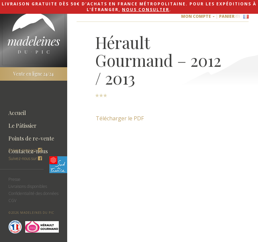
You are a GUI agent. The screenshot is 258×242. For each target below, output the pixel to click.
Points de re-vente (31, 138)
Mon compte (198, 16)
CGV (12, 200)
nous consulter (145, 9)
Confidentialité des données (33, 193)
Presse (14, 179)
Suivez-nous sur (25, 158)
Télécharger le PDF (120, 118)
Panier (229, 16)
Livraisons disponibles (27, 186)
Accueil (17, 112)
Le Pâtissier (22, 125)
